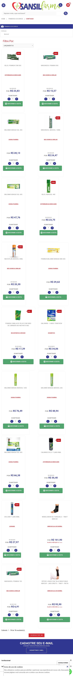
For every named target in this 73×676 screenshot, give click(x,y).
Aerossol (6, 34)
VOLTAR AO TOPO (37, 593)
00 (69, 3)
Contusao (3, 31)
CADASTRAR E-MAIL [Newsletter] (36, 608)
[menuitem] (3, 19)
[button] (3, 5)
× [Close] (67, 666)
